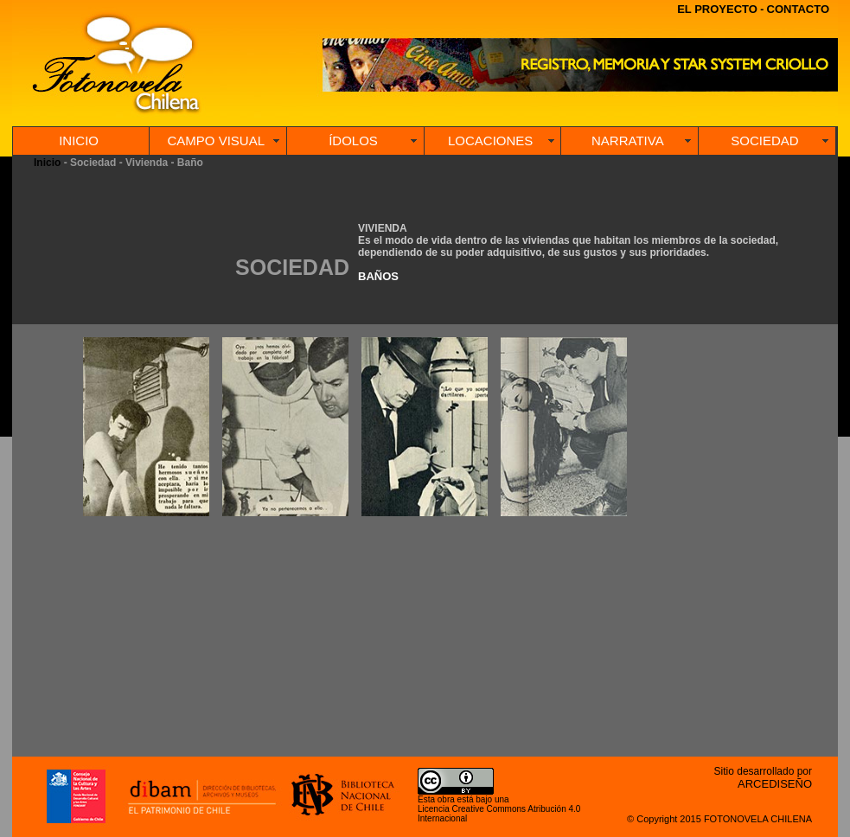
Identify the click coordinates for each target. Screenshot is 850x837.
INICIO (79, 140)
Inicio (47, 163)
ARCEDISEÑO (775, 783)
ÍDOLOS (353, 140)
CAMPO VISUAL (216, 140)
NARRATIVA (627, 140)
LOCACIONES (490, 140)
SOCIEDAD (764, 140)
